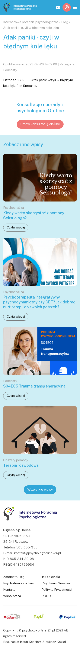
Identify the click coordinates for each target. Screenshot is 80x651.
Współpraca (12, 596)
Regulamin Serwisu (56, 583)
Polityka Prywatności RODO (57, 593)
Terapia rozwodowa (21, 465)
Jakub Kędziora (31, 642)
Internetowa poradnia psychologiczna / (31, 22)
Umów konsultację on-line (40, 124)
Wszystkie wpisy (40, 490)
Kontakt (9, 589)
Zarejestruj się (13, 577)
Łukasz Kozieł (55, 642)
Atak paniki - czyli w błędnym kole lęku (31, 28)
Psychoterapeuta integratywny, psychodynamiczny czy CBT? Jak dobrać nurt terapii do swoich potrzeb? (39, 302)
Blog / (65, 22)
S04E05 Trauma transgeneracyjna (34, 386)
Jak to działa (51, 577)
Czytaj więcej (16, 227)
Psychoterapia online (18, 583)
